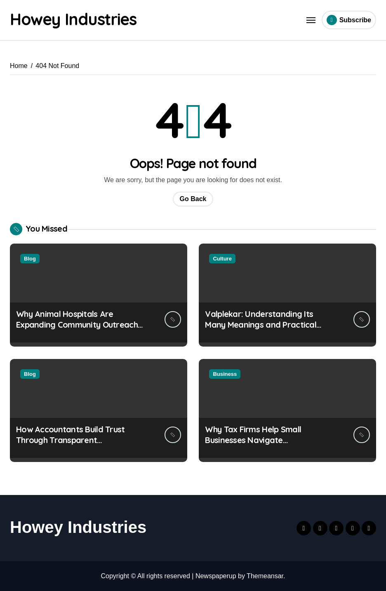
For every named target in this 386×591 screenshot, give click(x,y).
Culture (222, 259)
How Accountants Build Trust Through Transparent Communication (70, 440)
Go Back (193, 198)
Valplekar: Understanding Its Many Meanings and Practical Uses (260, 324)
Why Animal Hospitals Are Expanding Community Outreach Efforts (77, 324)
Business (225, 374)
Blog (30, 259)
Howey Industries (74, 19)
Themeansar (265, 575)
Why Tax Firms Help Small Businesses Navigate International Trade (253, 440)
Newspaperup (215, 575)
